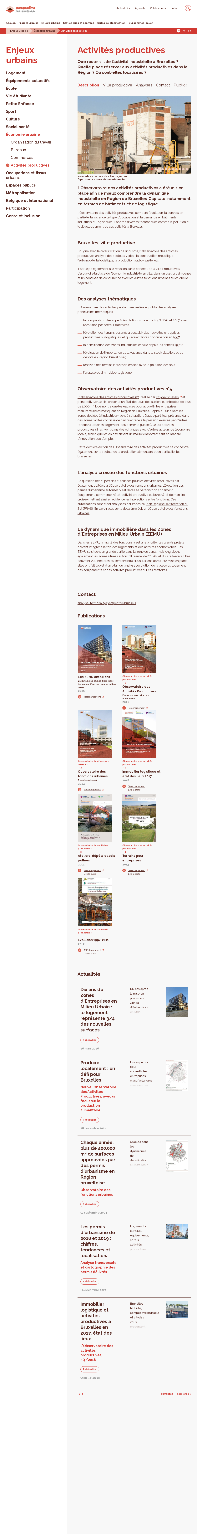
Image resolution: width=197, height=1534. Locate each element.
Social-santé (18, 126)
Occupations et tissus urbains (26, 175)
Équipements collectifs (28, 80)
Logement (16, 73)
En (189, 30)
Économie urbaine (45, 31)
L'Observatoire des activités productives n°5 (108, 397)
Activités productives (74, 31)
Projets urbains (28, 23)
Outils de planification (111, 23)
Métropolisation (21, 193)
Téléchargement (92, 696)
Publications (158, 8)
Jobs (174, 8)
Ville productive (117, 85)
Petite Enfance (20, 103)
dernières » (184, 1394)
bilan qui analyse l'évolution (131, 565)
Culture (13, 119)
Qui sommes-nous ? (141, 23)
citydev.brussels (167, 397)
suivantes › (168, 1394)
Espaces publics (21, 185)
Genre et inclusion (23, 216)
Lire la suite (134, 789)
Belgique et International (29, 200)
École (11, 88)
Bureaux (18, 150)
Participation (18, 208)
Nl (184, 30)
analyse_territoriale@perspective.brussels (107, 603)
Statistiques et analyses (78, 23)
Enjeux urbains (50, 23)
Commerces (22, 157)
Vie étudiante (19, 96)
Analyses (144, 85)
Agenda (140, 8)
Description (88, 85)
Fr (179, 30)
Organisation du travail (31, 142)
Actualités (123, 8)
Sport (11, 111)
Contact (163, 85)
